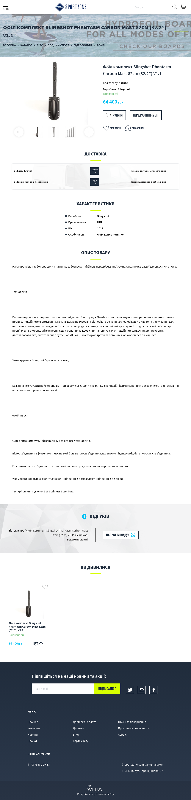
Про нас (33, 722)
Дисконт (78, 728)
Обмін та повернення (132, 722)
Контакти (34, 728)
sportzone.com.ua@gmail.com (144, 764)
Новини (33, 734)
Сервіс (122, 734)
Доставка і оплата (84, 722)
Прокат (32, 741)
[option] (54, 91)
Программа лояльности (133, 728)
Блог (76, 734)
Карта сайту (80, 741)
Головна (9, 45)
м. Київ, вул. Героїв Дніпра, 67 (144, 771)
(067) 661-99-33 (40, 764)
